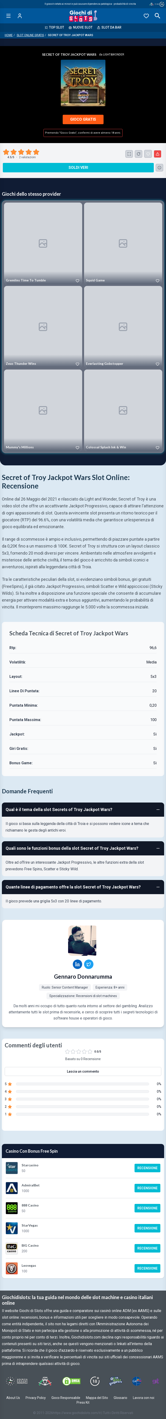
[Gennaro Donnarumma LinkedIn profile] (77, 964)
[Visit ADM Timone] (45, 1381)
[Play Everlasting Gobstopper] (123, 326)
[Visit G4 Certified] (137, 1381)
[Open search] (157, 16)
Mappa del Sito (97, 1398)
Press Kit (83, 1402)
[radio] (6, 152)
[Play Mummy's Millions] (43, 410)
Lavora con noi (143, 1398)
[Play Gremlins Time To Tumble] (43, 243)
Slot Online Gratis (30, 35)
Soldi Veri (78, 167)
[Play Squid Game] (123, 243)
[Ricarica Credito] (138, 154)
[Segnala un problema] (157, 154)
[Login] (19, 16)
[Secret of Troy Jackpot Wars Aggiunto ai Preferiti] (148, 154)
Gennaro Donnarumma (83, 976)
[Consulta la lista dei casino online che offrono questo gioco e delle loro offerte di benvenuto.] (159, 167)
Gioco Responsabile (65, 1398)
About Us (13, 1398)
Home (9, 35)
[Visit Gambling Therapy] (155, 1381)
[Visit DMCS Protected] (71, 1381)
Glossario (120, 1398)
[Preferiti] (146, 16)
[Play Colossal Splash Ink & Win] (123, 410)
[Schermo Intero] (129, 154)
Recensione (147, 1168)
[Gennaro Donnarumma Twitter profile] (88, 964)
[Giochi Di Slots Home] (83, 16)
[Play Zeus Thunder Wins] (43, 326)
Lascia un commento (83, 1071)
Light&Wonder (113, 54)
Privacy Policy (36, 1398)
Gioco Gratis (83, 119)
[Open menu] (8, 16)
